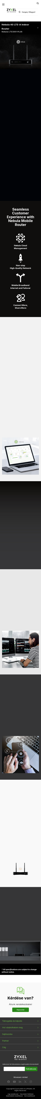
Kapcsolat (20, 1010)
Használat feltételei (27, 1094)
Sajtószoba (7, 1034)
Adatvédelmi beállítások (14, 1096)
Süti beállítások (29, 1096)
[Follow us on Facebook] (8, 1082)
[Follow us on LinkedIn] (20, 1082)
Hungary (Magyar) (28, 12)
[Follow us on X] (25, 1082)
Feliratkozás (31, 1069)
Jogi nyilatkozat (12, 1094)
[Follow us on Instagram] (31, 1082)
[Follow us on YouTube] (14, 1082)
